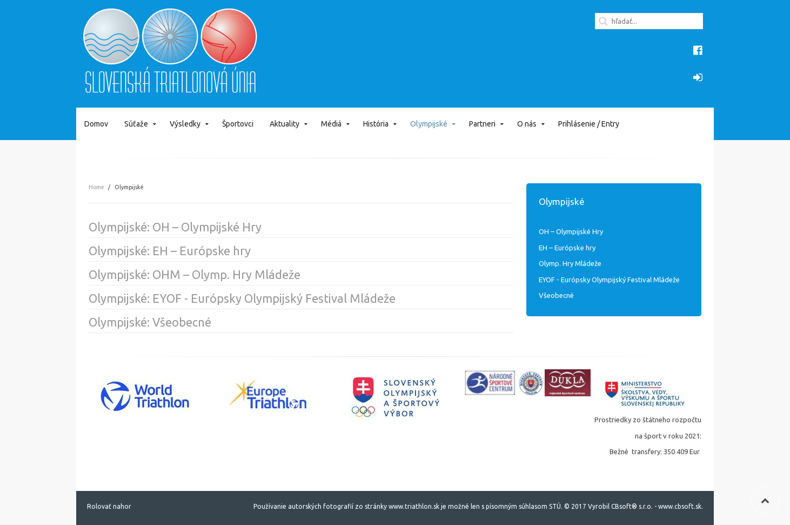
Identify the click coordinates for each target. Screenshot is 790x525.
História (376, 123)
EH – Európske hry (567, 247)
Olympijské (428, 123)
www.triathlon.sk (413, 506)
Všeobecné (556, 295)
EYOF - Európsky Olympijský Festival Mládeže (609, 279)
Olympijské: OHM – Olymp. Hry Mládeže (194, 274)
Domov (96, 123)
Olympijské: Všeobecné (150, 322)
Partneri (482, 123)
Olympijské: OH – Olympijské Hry (175, 227)
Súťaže (136, 123)
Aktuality (284, 123)
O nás (527, 123)
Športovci (237, 123)
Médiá (331, 123)
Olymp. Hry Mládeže (570, 263)
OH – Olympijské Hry (571, 231)
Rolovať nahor (109, 506)
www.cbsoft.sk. (680, 506)
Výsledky (185, 123)
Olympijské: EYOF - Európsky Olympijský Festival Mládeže (242, 298)
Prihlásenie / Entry (588, 123)
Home (96, 187)
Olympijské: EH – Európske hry (170, 250)
